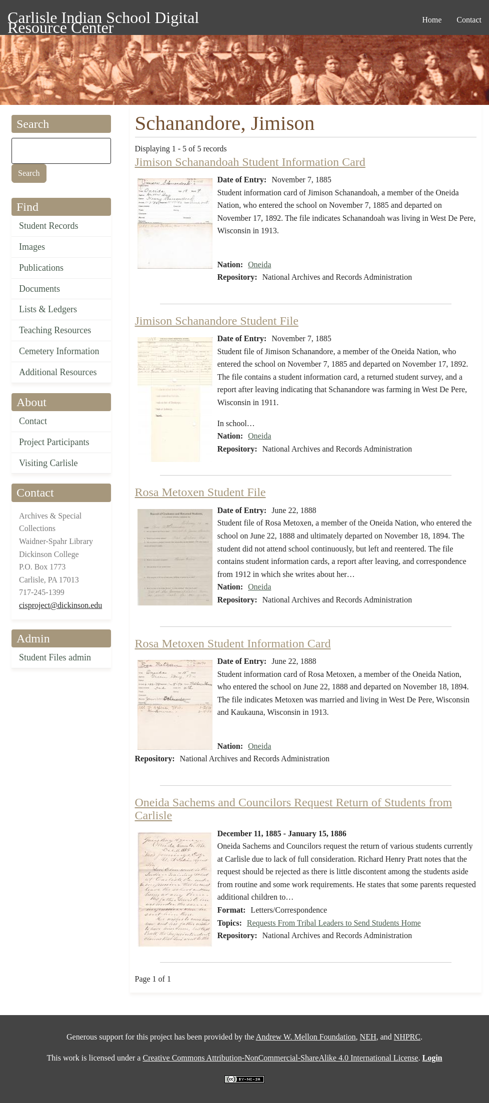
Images (32, 247)
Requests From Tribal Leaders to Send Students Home (334, 923)
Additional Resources (57, 372)
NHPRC (407, 1037)
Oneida (259, 264)
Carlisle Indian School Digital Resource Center (103, 19)
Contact (33, 421)
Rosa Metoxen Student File (200, 492)
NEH (368, 1037)
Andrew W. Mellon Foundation (306, 1037)
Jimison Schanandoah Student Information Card (250, 161)
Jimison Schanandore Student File (216, 320)
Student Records (48, 226)
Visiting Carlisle (48, 463)
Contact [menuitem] (469, 19)
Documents (39, 289)
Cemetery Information (59, 351)
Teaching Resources (55, 330)
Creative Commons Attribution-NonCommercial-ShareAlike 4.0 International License (280, 1058)
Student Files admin (55, 657)
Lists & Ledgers (48, 309)
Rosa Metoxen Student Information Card (233, 643)
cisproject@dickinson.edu (60, 605)
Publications (41, 268)
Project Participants (54, 442)
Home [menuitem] (432, 19)
